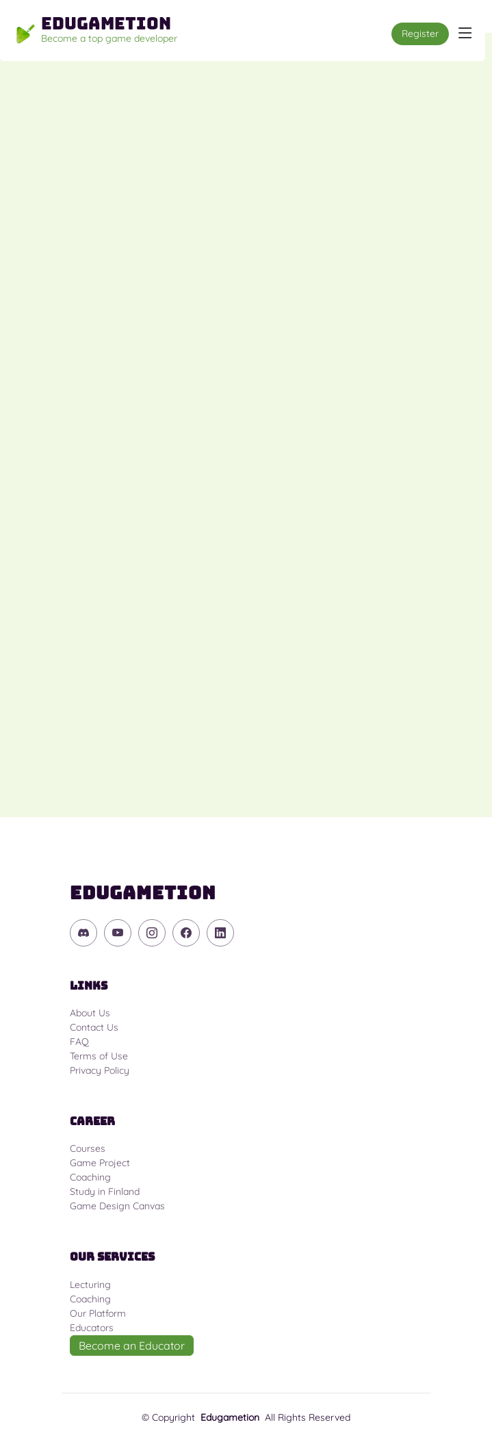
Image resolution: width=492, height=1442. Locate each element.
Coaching (90, 1177)
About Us (90, 1013)
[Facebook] (186, 933)
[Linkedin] (220, 933)
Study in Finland (105, 1191)
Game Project (100, 1163)
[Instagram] (152, 933)
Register (420, 33)
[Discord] (83, 933)
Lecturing (90, 1284)
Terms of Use (99, 1056)
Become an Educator (132, 1345)
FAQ (79, 1041)
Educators (92, 1327)
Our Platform (98, 1313)
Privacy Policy (99, 1070)
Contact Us (94, 1027)
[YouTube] (117, 933)
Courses (87, 1148)
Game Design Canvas (117, 1206)
